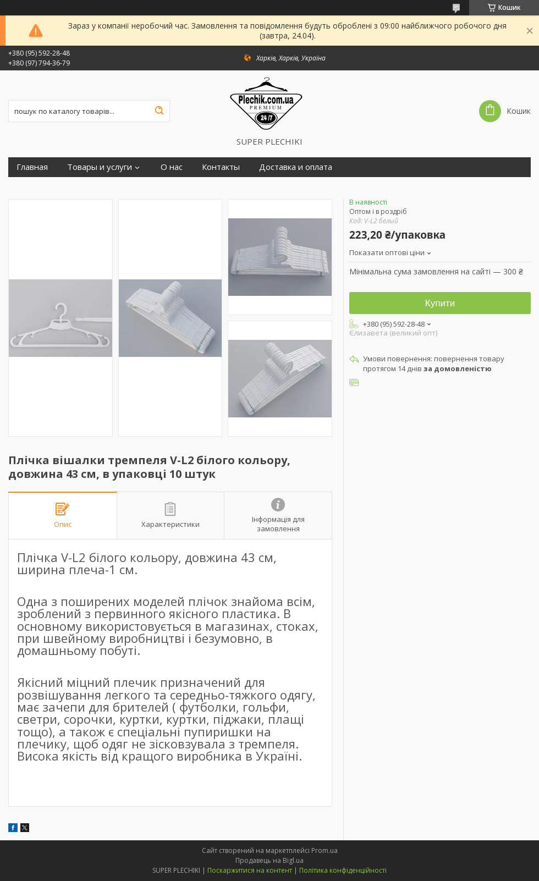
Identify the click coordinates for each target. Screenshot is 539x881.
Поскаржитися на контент (249, 870)
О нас (172, 167)
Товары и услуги (99, 167)
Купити (440, 303)
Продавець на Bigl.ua (269, 860)
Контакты (221, 167)
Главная (32, 167)
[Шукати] (159, 111)
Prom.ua (324, 850)
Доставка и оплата (295, 167)
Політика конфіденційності (343, 870)
